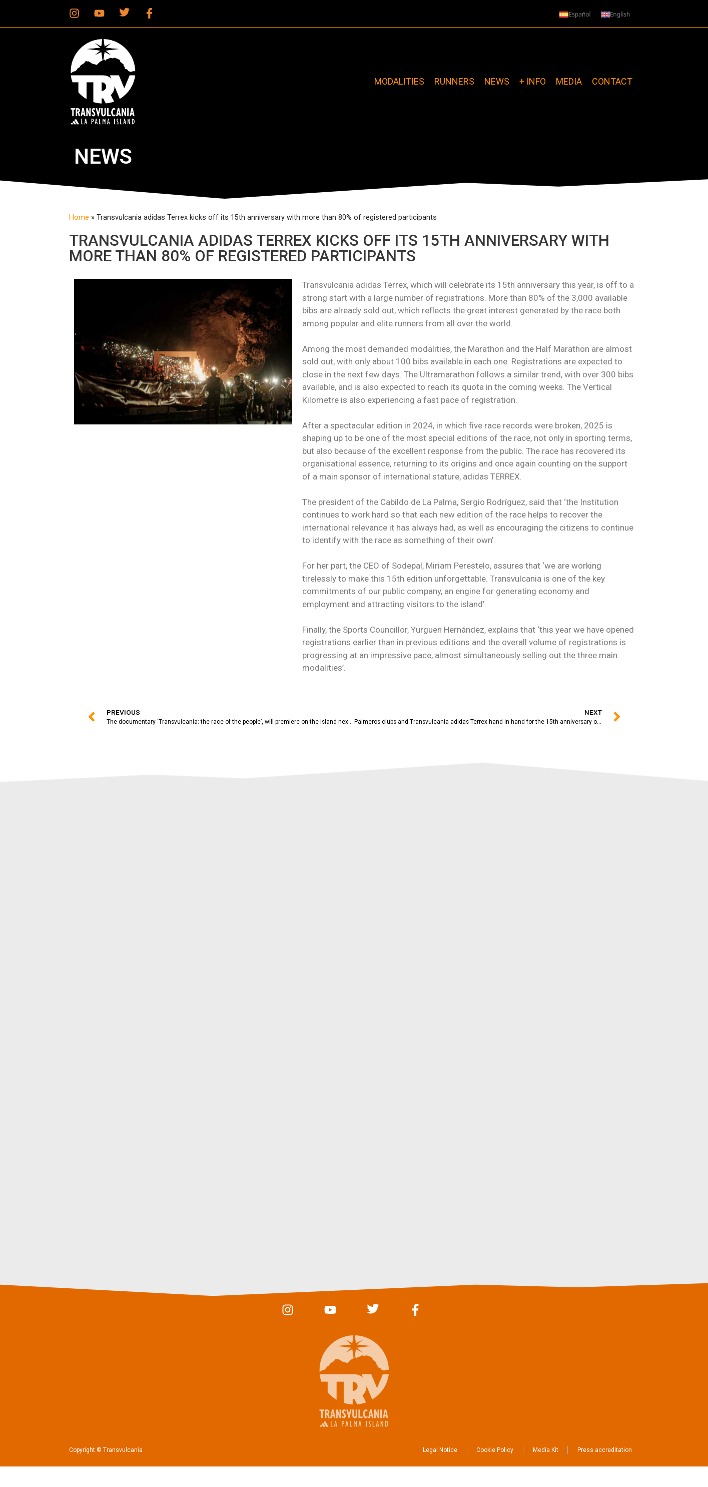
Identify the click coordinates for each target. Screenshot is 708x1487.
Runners (454, 81)
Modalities (399, 81)
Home (79, 217)
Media (569, 81)
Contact (612, 81)
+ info (532, 81)
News (496, 81)
